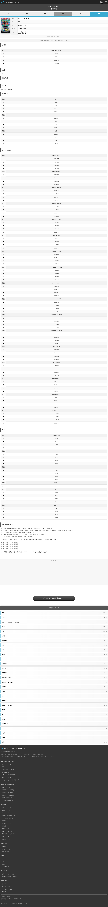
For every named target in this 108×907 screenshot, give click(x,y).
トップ (3, 884)
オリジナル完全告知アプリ (8, 774)
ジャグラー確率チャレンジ (8, 815)
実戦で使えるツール (7, 831)
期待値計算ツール (6, 823)
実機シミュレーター (7, 764)
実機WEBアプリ (6, 772)
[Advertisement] (54, 573)
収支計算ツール (6, 828)
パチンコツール (6, 836)
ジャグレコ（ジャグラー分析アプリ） (11, 780)
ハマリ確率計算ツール (7, 818)
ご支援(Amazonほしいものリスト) (10, 876)
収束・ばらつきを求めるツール (9, 834)
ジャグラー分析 (6, 849)
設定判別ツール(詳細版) (8, 790)
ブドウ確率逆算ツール (7, 800)
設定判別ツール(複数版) (8, 792)
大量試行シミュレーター (8, 769)
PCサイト (4, 891)
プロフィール (5, 859)
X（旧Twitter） (5, 866)
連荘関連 (4, 820)
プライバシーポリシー (7, 889)
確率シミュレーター (7, 777)
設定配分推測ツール (7, 797)
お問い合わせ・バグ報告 (8, 874)
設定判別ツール (6, 787)
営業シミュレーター (7, 767)
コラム (3, 861)
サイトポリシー (6, 886)
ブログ (3, 864)
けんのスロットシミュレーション (13, 2)
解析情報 (4, 846)
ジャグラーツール (6, 813)
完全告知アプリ (6, 810)
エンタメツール (6, 839)
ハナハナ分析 (5, 851)
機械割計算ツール (6, 826)
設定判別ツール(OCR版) (8, 795)
